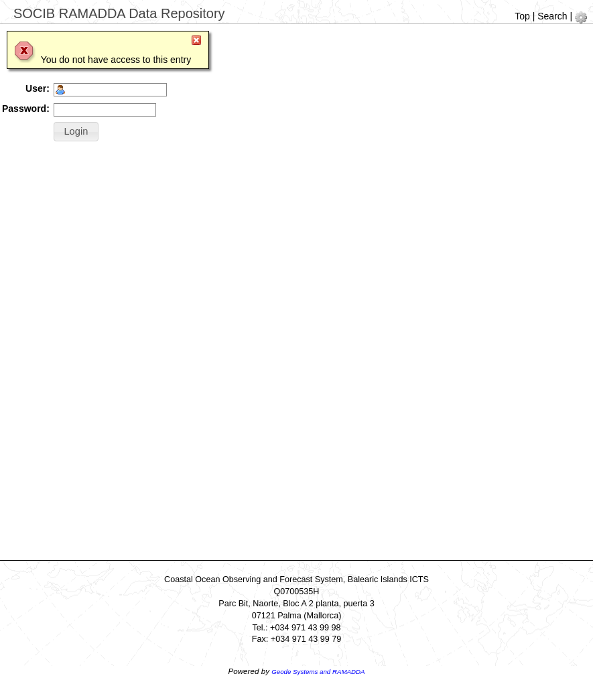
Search (552, 16)
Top (522, 16)
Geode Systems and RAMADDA (318, 671)
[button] (76, 132)
